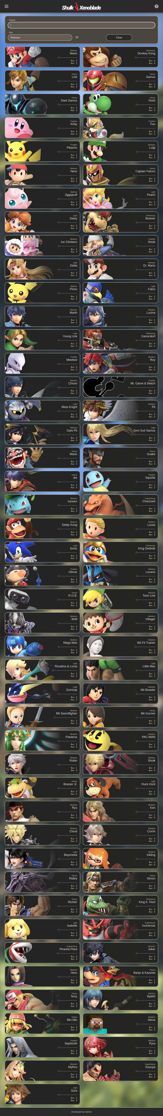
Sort (11, 32)
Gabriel (88, 1112)
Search (12, 20)
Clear (119, 37)
